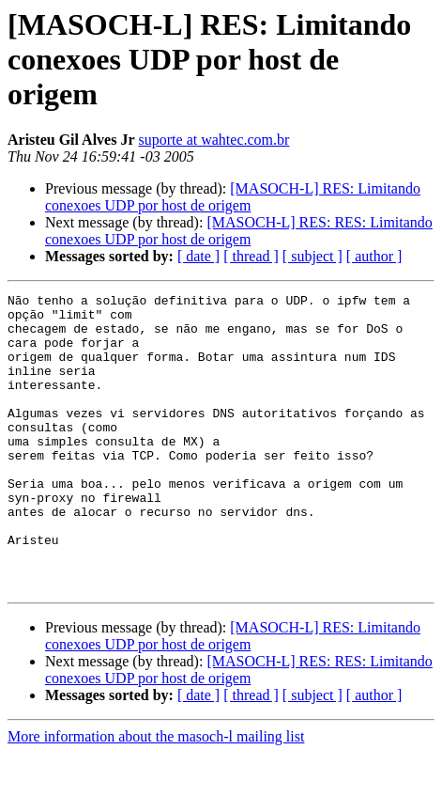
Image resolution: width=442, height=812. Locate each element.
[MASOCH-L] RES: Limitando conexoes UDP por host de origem (232, 196)
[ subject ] (312, 256)
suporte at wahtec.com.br (214, 140)
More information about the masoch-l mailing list (156, 796)
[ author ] (374, 256)
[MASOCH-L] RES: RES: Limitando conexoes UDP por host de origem (239, 230)
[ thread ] (251, 256)
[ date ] (198, 256)
